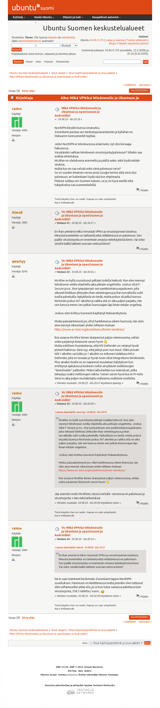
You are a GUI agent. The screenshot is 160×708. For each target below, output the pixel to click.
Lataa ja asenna (115, 40)
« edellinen (129, 84)
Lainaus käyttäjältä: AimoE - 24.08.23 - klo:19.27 (80, 547)
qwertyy (18, 261)
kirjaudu (52, 37)
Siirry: (85, 643)
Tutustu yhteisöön (136, 40)
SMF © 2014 (76, 667)
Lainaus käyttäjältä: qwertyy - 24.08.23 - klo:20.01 (81, 412)
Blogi (112, 43)
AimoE (17, 212)
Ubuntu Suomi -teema (53, 674)
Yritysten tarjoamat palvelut (133, 43)
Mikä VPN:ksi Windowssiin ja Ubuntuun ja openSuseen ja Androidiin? (78, 111)
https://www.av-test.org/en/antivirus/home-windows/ (89, 329)
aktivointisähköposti (29, 41)
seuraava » (145, 84)
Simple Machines (93, 667)
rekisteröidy (68, 37)
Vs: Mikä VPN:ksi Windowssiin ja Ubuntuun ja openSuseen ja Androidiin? (79, 215)
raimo (17, 109)
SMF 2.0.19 (62, 667)
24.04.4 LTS (97, 40)
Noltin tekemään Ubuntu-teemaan (98, 674)
